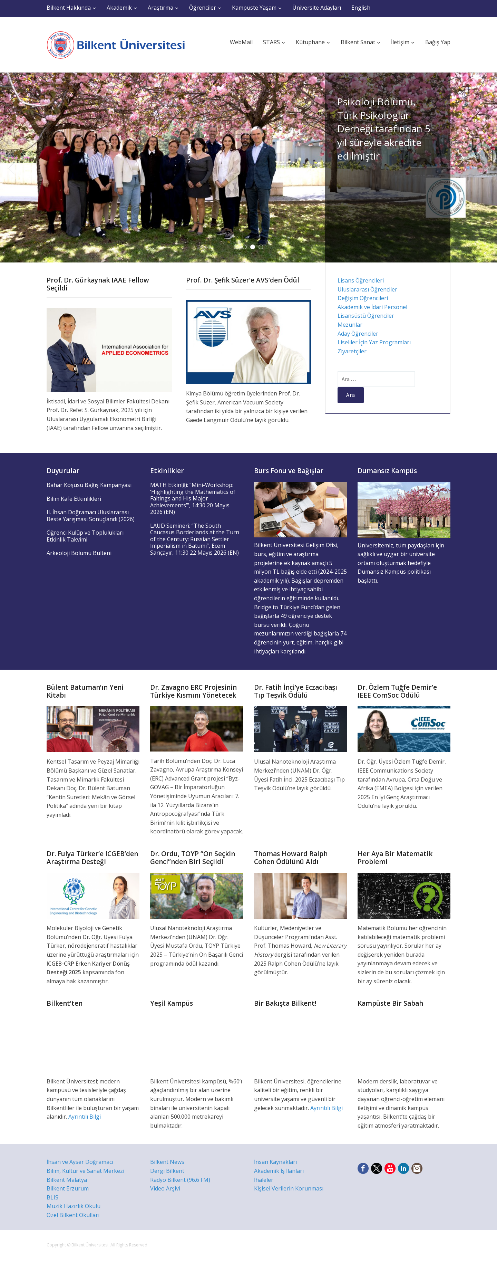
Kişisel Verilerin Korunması (288, 1188)
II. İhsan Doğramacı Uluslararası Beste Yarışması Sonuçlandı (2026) (91, 515)
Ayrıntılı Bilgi (84, 1116)
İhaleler (263, 1180)
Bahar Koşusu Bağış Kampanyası (89, 485)
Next (485, 167)
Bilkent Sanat (358, 42)
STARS (271, 42)
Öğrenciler (202, 7)
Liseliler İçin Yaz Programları (374, 342)
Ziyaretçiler (352, 351)
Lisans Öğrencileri (361, 280)
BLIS (52, 1197)
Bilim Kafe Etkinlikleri (74, 499)
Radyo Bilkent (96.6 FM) (180, 1180)
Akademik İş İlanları (279, 1171)
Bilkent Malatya (67, 1180)
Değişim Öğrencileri (363, 298)
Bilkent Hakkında (69, 7)
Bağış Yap (437, 42)
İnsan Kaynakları (275, 1162)
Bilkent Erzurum (68, 1188)
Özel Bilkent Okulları (73, 1215)
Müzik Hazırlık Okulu (73, 1206)
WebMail (241, 42)
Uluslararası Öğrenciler (367, 289)
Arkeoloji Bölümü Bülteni (79, 553)
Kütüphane (310, 42)
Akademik (119, 7)
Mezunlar (350, 324)
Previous (11, 167)
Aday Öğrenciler (358, 333)
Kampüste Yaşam (254, 7)
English (360, 7)
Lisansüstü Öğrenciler (366, 315)
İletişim (400, 42)
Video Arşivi (165, 1188)
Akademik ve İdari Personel (372, 307)
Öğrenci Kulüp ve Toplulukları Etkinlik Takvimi (85, 536)
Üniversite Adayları (316, 7)
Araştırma (160, 7)
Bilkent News (167, 1162)
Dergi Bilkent (167, 1171)
